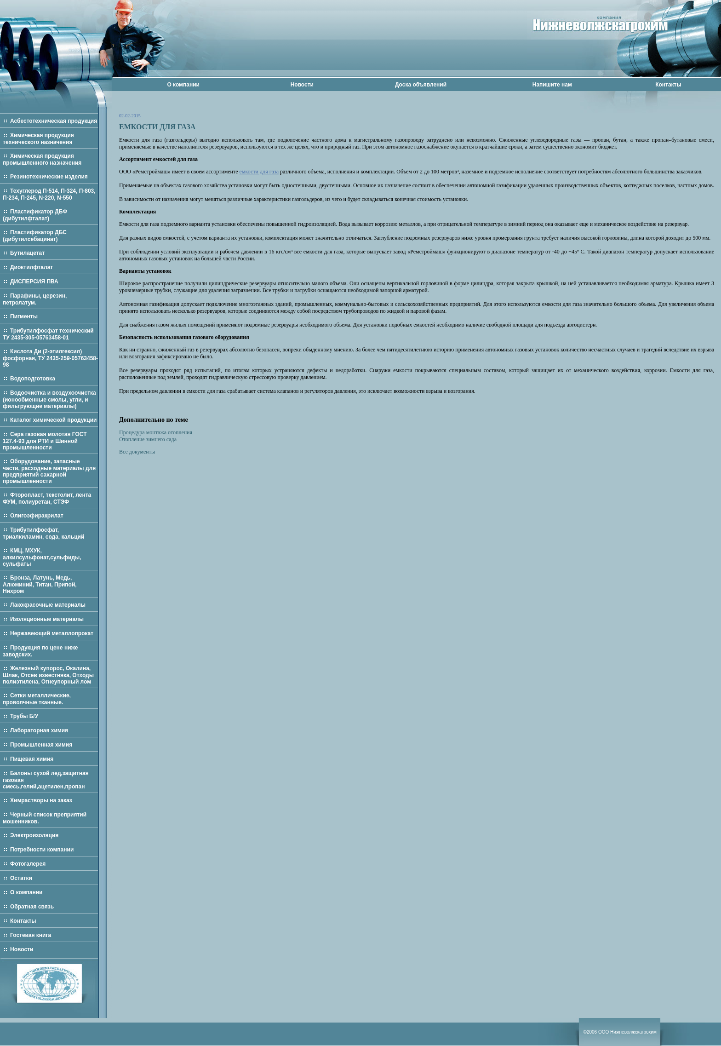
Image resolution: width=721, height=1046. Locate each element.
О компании (183, 84)
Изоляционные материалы (47, 619)
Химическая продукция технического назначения (38, 138)
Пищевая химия (31, 759)
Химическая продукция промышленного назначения (42, 159)
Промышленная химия (41, 744)
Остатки (21, 878)
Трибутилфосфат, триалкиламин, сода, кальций (43, 533)
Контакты (668, 84)
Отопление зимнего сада (148, 439)
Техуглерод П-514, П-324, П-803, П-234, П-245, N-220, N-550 (49, 194)
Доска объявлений (420, 84)
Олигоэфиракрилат (36, 515)
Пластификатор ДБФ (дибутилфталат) (35, 215)
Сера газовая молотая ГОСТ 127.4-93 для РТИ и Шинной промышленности (45, 441)
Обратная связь (32, 906)
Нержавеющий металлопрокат (51, 633)
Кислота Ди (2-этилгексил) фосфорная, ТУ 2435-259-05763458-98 (50, 358)
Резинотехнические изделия (49, 176)
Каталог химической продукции (53, 420)
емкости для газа (259, 171)
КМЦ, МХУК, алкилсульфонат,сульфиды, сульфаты (42, 557)
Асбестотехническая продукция (53, 121)
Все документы (137, 451)
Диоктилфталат (31, 267)
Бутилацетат (27, 253)
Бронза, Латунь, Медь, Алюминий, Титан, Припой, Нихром (40, 584)
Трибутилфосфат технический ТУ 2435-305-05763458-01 (48, 334)
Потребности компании (42, 849)
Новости (302, 84)
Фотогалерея (28, 864)
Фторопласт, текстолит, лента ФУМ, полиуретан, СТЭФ (47, 498)
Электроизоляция (34, 835)
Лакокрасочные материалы (48, 605)
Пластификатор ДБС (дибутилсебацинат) (35, 235)
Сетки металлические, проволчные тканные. (37, 699)
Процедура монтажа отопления (155, 432)
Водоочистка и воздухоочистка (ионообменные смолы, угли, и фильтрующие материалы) (49, 399)
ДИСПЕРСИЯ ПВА (34, 281)
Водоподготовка (32, 378)
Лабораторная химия (39, 730)
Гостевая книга (30, 935)
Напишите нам (552, 84)
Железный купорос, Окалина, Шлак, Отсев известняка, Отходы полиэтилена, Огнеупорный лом (48, 675)
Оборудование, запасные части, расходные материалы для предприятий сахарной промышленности (49, 471)
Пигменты (24, 316)
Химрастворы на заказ (41, 800)
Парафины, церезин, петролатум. (35, 299)
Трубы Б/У (24, 716)
